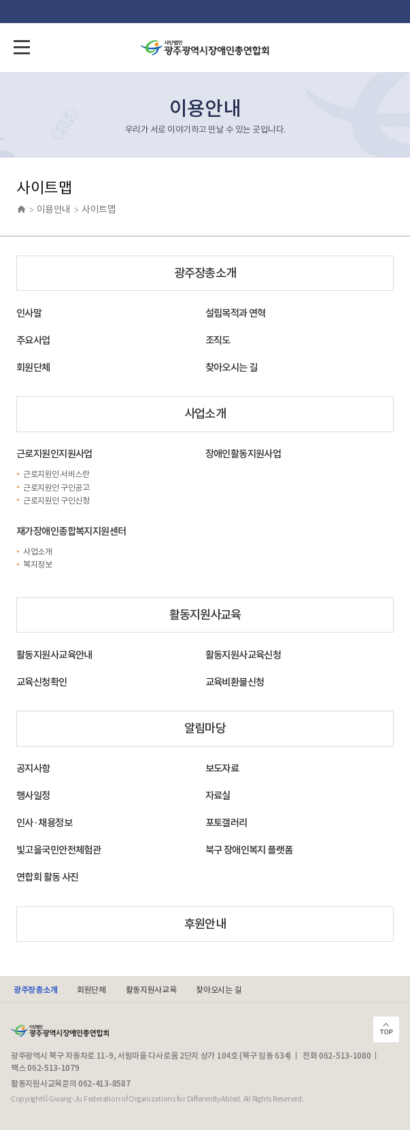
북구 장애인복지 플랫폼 (249, 850)
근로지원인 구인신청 (56, 500)
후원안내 (204, 924)
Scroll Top (386, 1029)
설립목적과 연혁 (235, 313)
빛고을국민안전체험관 (58, 850)
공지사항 (33, 768)
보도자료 (222, 768)
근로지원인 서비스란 (56, 474)
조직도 (217, 340)
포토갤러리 (226, 823)
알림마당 (204, 728)
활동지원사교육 (205, 614)
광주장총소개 (205, 273)
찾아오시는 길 (231, 367)
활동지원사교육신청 (243, 655)
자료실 (217, 796)
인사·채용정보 (44, 823)
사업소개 (204, 413)
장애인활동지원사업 (243, 454)
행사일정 (33, 796)
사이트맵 (99, 209)
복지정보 (37, 564)
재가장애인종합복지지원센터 (71, 531)
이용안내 (54, 209)
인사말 (28, 313)
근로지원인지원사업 (54, 454)
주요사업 (33, 340)
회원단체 (33, 367)
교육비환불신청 (234, 682)
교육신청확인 (41, 682)
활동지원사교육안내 (54, 655)
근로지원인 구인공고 (56, 487)
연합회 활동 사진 (47, 877)
